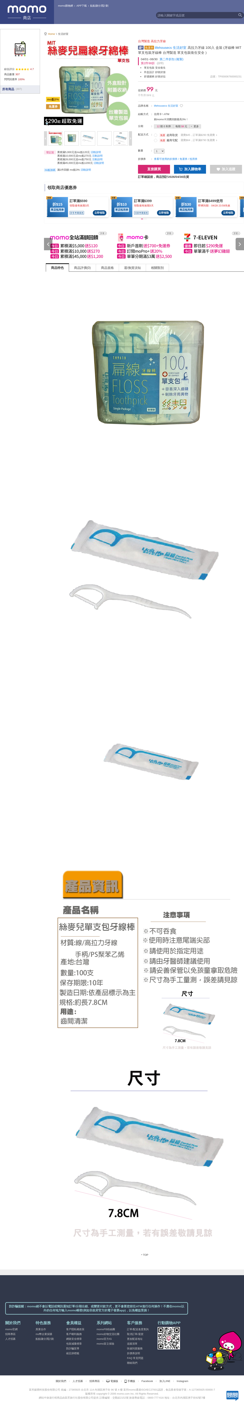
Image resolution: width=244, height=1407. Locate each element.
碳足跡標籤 (72, 1353)
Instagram (182, 1381)
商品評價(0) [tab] (82, 267)
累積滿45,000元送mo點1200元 (75, 162)
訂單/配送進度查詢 (138, 1329)
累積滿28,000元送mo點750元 (74, 159)
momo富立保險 (105, 1343)
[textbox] (196, 15)
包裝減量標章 (74, 1343)
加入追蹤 (226, 169)
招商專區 (10, 1334)
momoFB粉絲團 (106, 1329)
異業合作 (41, 1329)
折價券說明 (133, 1353)
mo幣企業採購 (44, 1334)
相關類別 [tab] (157, 267)
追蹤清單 (132, 1343)
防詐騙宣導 (72, 1348)
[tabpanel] (145, 766)
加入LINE (164, 1381)
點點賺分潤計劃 (99, 5)
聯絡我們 (132, 1362)
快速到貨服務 (135, 1348)
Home (51, 33)
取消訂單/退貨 (135, 1334)
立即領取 (99, 212)
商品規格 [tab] (107, 267)
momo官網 (11, 1329)
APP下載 (81, 5)
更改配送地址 (135, 1338)
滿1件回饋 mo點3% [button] (68, 169)
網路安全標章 (74, 1338)
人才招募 (10, 1338)
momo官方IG (104, 1338)
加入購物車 (190, 169)
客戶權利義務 (74, 1334)
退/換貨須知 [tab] (132, 267)
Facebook (147, 1381)
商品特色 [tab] (57, 267)
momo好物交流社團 (108, 1334)
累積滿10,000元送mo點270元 (74, 155)
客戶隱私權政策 (75, 1329)
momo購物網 (65, 5)
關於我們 (61, 1381)
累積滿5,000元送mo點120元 (73, 152)
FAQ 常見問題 (135, 1358)
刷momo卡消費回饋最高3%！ (171, 119)
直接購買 (154, 169)
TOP (145, 1254)
